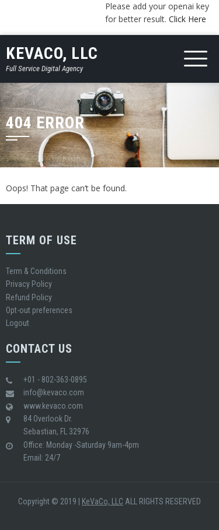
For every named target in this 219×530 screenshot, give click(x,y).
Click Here (187, 18)
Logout (17, 323)
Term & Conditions (36, 271)
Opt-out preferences (39, 310)
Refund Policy (29, 297)
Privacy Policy (29, 284)
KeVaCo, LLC (52, 53)
